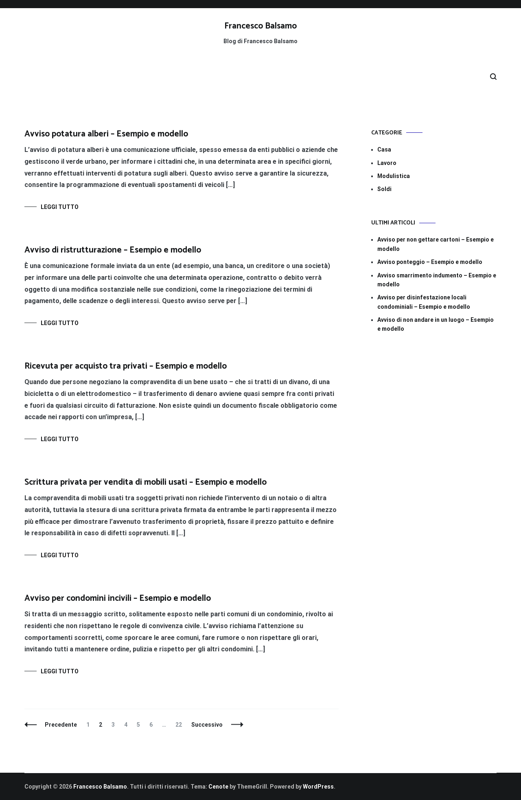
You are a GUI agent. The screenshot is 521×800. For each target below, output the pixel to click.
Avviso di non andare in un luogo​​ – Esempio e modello (435, 324)
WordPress (318, 786)
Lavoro (386, 163)
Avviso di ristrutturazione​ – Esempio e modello (112, 250)
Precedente (61, 724)
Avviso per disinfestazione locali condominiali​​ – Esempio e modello (423, 302)
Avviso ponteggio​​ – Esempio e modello (429, 262)
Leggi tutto (60, 207)
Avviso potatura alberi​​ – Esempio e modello (106, 134)
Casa (384, 149)
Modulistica (393, 176)
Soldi (384, 189)
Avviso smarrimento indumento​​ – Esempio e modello (436, 280)
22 (180, 724)
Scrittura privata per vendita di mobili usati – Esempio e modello (145, 482)
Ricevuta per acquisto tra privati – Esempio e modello (125, 366)
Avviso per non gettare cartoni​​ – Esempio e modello (435, 244)
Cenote (218, 786)
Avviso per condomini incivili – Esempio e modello (117, 598)
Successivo (207, 724)
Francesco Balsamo (260, 26)
